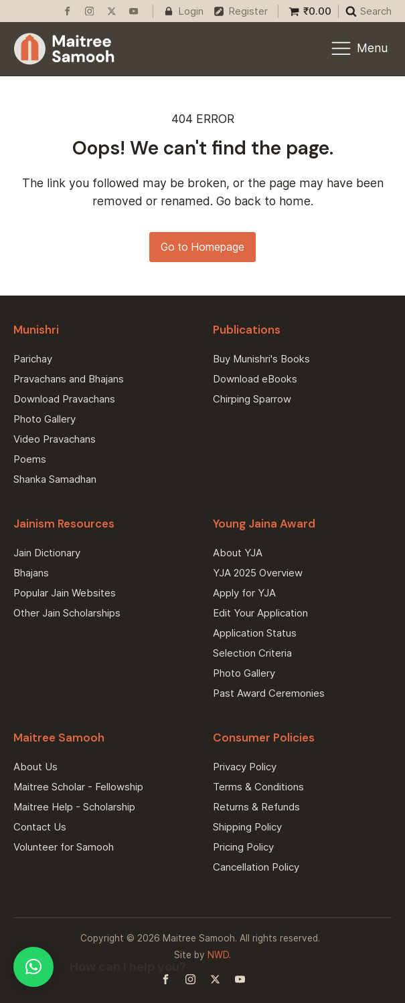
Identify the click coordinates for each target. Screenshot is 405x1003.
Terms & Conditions (258, 786)
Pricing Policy (243, 847)
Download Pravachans (64, 399)
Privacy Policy (244, 766)
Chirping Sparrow (252, 399)
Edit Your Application (260, 612)
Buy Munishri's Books (261, 358)
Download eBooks (255, 378)
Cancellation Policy (256, 867)
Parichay (32, 358)
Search (376, 11)
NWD (218, 955)
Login (191, 11)
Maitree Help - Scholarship (74, 806)
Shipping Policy (247, 826)
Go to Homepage (202, 247)
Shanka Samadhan (54, 479)
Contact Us (39, 826)
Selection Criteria (252, 653)
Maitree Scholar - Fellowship (78, 786)
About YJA (237, 552)
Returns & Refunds (256, 806)
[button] (33, 967)
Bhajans (31, 572)
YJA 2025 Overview (258, 572)
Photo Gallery (44, 419)
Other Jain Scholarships (66, 612)
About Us (35, 766)
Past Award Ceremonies (269, 693)
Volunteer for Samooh (63, 847)
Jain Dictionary (46, 552)
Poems (29, 459)
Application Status (255, 633)
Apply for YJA (244, 592)
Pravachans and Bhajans (68, 378)
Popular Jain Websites (64, 592)
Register (248, 11)
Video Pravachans (54, 439)
